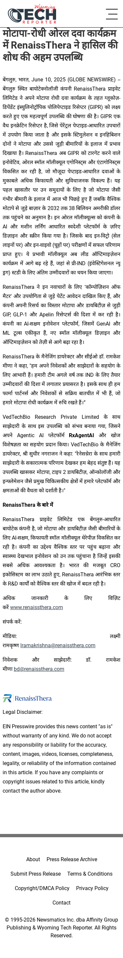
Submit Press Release (35, 874)
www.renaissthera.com (36, 607)
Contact (61, 903)
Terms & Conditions (90, 874)
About (33, 859)
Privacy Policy (92, 888)
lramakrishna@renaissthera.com (57, 645)
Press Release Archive (72, 859)
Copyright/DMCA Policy (42, 888)
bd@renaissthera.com (39, 669)
